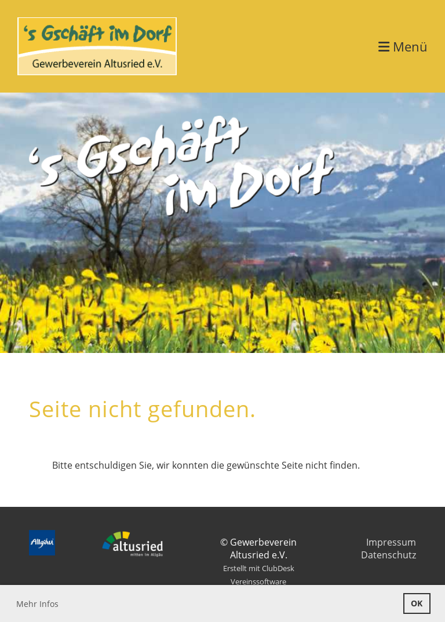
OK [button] (416, 603)
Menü (403, 46)
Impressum (391, 542)
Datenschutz (388, 555)
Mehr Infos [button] (37, 603)
